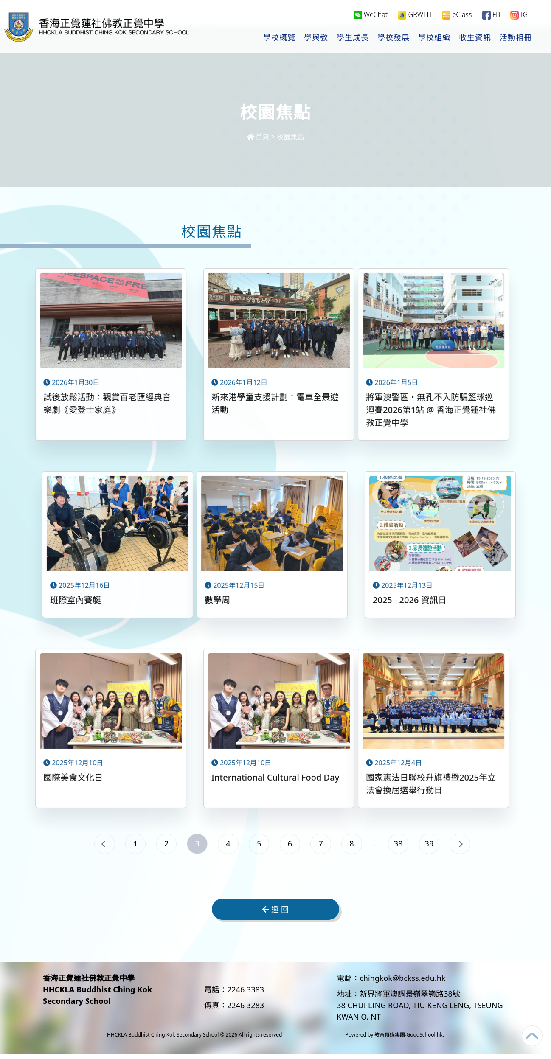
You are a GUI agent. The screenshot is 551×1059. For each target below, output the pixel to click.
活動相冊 (516, 38)
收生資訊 (475, 38)
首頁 (258, 136)
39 (451, 845)
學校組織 (434, 38)
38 (415, 845)
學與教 (316, 38)
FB (491, 15)
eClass (457, 15)
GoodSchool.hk (425, 1039)
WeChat (371, 15)
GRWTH (415, 15)
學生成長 (353, 38)
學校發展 (393, 38)
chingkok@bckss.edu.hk (402, 983)
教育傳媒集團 (389, 1039)
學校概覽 (279, 38)
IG (519, 15)
